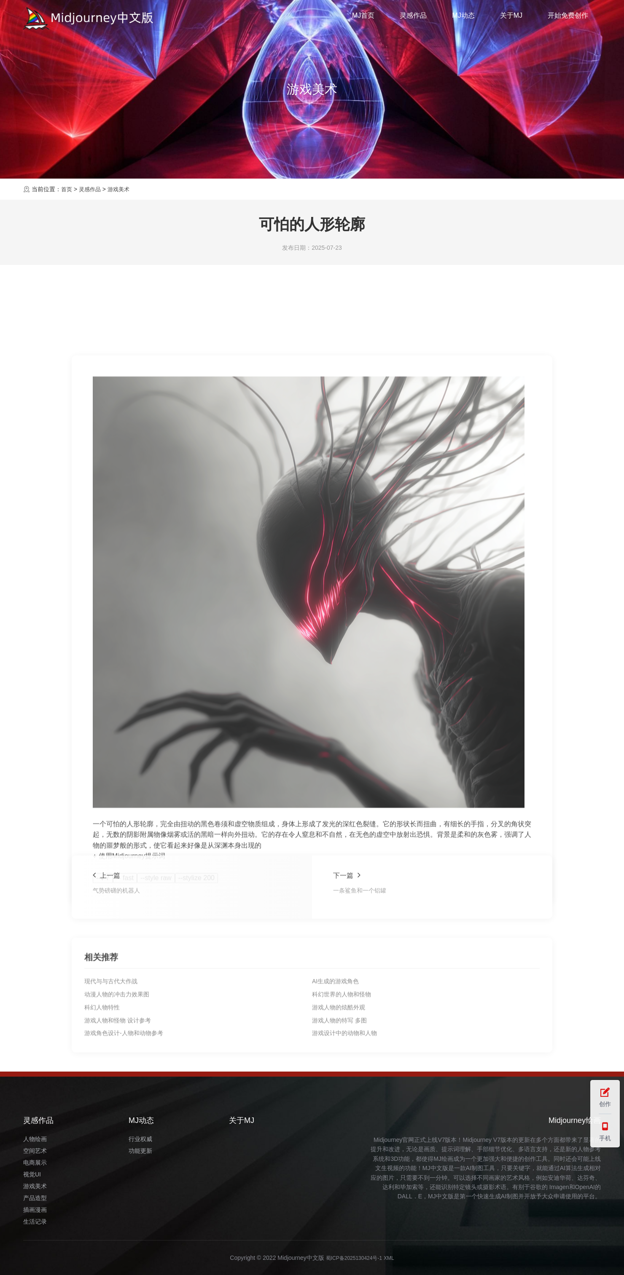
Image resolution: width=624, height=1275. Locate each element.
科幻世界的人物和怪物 (341, 1060)
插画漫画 (35, 1209)
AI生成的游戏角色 (335, 1047)
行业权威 (140, 1139)
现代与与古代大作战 (110, 1047)
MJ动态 (463, 18)
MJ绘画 (443, 1158)
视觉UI (32, 1174)
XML (393, 1257)
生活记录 (35, 1221)
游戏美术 (122, 189)
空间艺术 (35, 1150)
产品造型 (35, 1198)
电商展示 (35, 1162)
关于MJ (511, 18)
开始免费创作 (568, 18)
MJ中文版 (435, 1168)
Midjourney (477, 1139)
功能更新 (140, 1150)
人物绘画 (35, 1139)
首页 (67, 189)
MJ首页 (363, 18)
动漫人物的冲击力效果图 (116, 1060)
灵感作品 (413, 18)
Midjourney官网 (394, 1139)
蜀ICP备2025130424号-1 (353, 1257)
